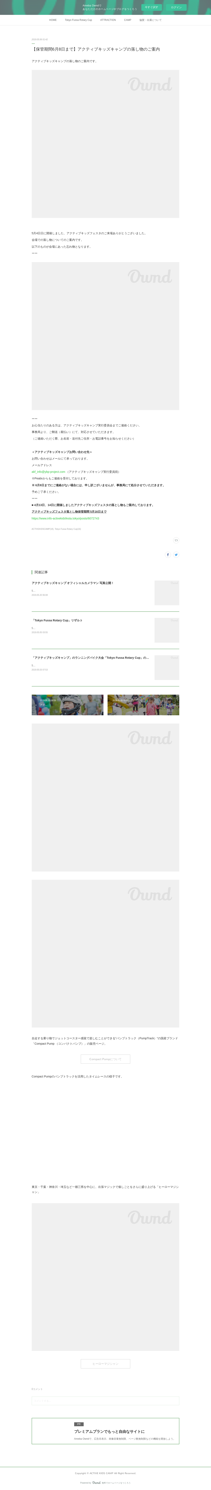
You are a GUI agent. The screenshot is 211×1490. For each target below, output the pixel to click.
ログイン (176, 7)
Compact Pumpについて (105, 1059)
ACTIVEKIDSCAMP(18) (43, 529)
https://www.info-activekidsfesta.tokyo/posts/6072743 (65, 518)
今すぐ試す (151, 7)
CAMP (127, 20)
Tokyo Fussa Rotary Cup (78, 20)
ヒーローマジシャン (105, 1364)
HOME (53, 20)
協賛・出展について (150, 20)
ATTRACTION (108, 20)
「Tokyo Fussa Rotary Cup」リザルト (57, 620)
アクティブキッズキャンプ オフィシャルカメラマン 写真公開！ (73, 583)
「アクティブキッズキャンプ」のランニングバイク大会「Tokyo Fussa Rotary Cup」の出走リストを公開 (100, 657)
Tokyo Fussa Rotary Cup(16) (68, 529)
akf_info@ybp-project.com (48, 471)
